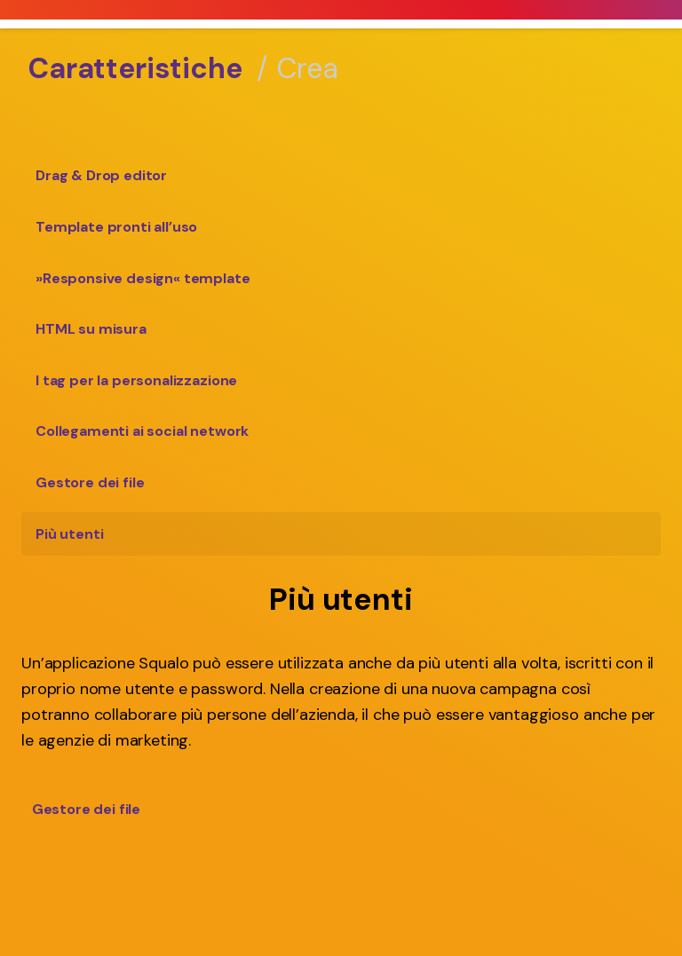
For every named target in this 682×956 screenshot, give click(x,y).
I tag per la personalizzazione (136, 380)
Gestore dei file (90, 482)
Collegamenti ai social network (142, 431)
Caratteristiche (135, 68)
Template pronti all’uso (116, 226)
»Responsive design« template (143, 278)
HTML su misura (91, 329)
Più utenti (69, 534)
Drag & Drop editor (101, 175)
